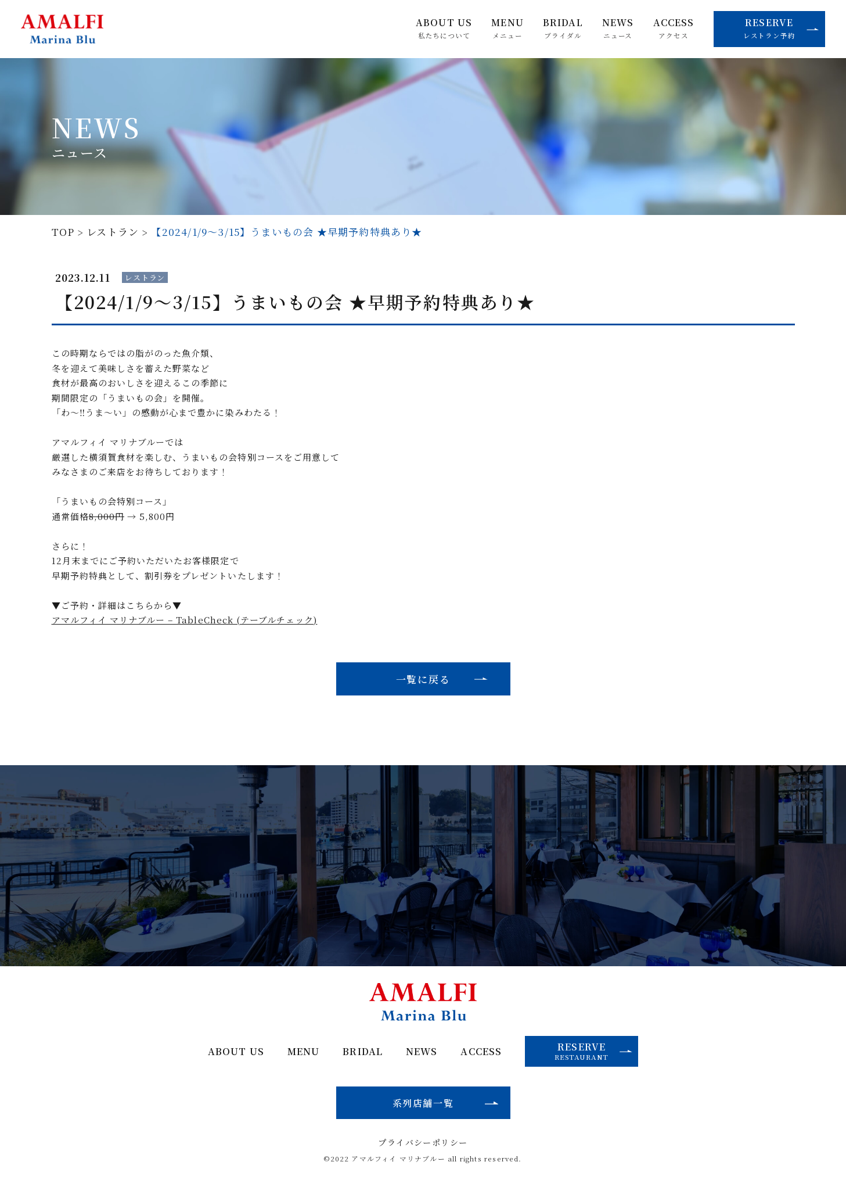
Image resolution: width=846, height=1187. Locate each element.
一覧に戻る (423, 679)
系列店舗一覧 (423, 1103)
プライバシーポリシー (422, 1142)
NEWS (617, 28)
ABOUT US (444, 28)
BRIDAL (563, 28)
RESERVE (781, 28)
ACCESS (673, 28)
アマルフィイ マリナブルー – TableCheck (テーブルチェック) (185, 619)
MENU (507, 28)
